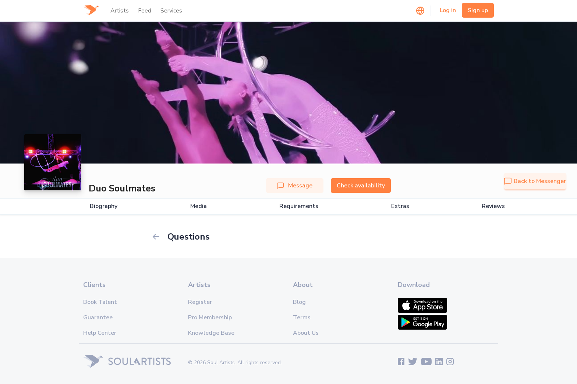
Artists (119, 11)
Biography (103, 206)
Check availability (361, 186)
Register (200, 302)
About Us (306, 333)
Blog (299, 302)
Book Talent (100, 302)
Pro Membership (210, 317)
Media (198, 206)
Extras (400, 206)
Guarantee (98, 317)
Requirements (298, 206)
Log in (448, 10)
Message (294, 186)
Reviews (493, 206)
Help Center (99, 333)
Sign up (478, 10)
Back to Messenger (535, 181)
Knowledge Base (211, 333)
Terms (302, 317)
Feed (144, 11)
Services (171, 11)
